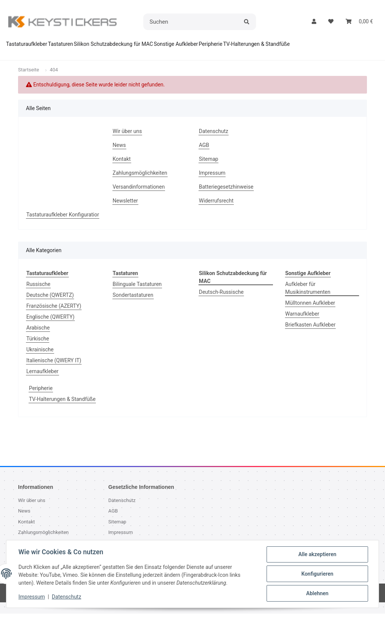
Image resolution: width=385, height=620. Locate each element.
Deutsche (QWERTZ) (50, 301)
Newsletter (125, 207)
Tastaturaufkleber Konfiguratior (62, 221)
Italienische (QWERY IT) (53, 367)
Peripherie (41, 395)
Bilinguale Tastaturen (137, 290)
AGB (204, 151)
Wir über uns (127, 138)
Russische (38, 290)
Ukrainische (40, 356)
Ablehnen (317, 593)
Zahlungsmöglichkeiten (140, 179)
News (119, 151)
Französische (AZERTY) (53, 312)
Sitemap (208, 165)
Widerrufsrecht (216, 207)
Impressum (31, 597)
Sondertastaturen (133, 301)
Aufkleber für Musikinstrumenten (307, 294)
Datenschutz (66, 597)
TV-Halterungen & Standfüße (62, 405)
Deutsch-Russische (221, 298)
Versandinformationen (139, 193)
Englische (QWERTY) (50, 323)
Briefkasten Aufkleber (310, 331)
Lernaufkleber (42, 378)
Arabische (38, 334)
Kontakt (122, 165)
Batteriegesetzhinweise (226, 193)
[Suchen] (191, 21)
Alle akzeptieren (317, 554)
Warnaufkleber (302, 320)
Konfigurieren (317, 574)
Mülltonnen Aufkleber (310, 309)
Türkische (37, 345)
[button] (314, 22)
